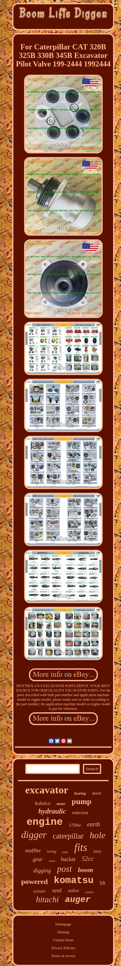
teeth (52, 861)
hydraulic (52, 811)
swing (51, 851)
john (65, 852)
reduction (80, 812)
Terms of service (63, 956)
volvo (73, 890)
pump (81, 801)
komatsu (74, 880)
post (64, 869)
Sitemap (63, 932)
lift (102, 883)
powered (34, 882)
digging (42, 870)
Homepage (63, 924)
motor (61, 804)
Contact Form (63, 940)
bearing (80, 793)
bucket (68, 859)
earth (93, 824)
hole (97, 835)
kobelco (43, 803)
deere (96, 793)
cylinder (39, 891)
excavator (46, 790)
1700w (75, 825)
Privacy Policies (63, 948)
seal (57, 890)
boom (85, 870)
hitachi (47, 899)
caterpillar (68, 836)
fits (80, 847)
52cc (88, 858)
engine (45, 822)
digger (34, 834)
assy (97, 851)
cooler (89, 892)
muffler (33, 850)
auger (78, 899)
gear (38, 859)
